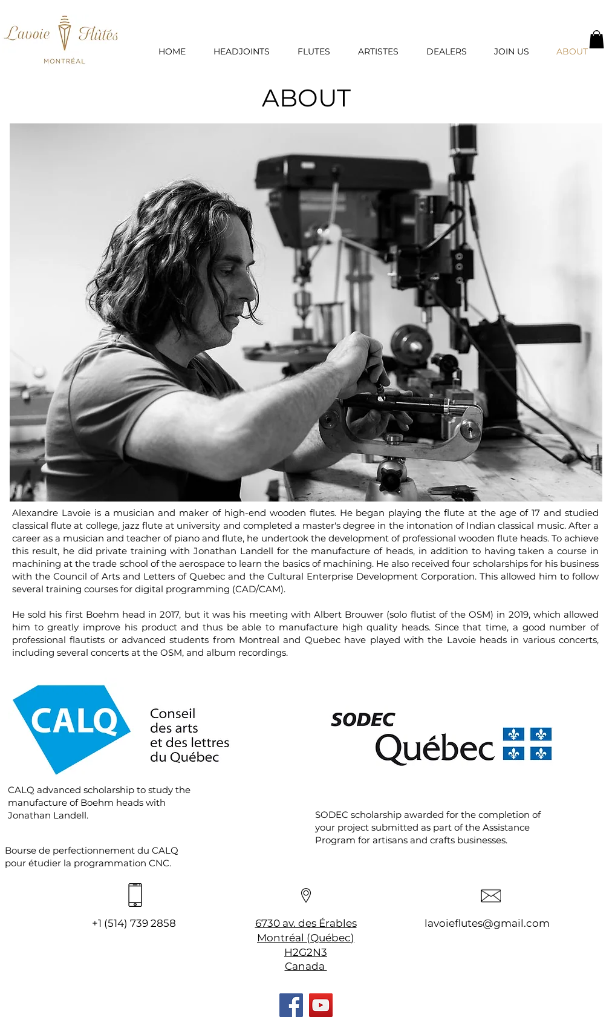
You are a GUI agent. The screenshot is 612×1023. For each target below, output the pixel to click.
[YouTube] (321, 1005)
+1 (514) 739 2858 (134, 923)
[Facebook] (291, 1005)
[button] (596, 39)
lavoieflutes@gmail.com (487, 923)
